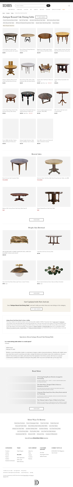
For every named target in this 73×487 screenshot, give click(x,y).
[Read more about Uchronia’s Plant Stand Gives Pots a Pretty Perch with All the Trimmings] (36, 395)
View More (36, 219)
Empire (35, 326)
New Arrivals (11, 9)
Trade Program (20, 451)
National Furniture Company (35, 328)
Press (30, 453)
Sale (64, 9)
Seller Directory (20, 461)
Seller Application (21, 457)
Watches (42, 9)
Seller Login (19, 459)
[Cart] (69, 5)
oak (57, 322)
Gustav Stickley (23, 328)
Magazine (58, 451)
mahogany (62, 322)
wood (54, 322)
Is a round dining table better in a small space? (18, 341)
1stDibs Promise (43, 456)
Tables (12, 13)
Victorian (39, 326)
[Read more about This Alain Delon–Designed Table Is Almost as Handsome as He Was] (36, 387)
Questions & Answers (10, 460)
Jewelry (36, 9)
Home (4, 13)
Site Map (31, 472)
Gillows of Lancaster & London (13, 328)
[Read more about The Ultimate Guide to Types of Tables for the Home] (36, 401)
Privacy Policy (23, 470)
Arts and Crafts (46, 326)
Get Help (42, 452)
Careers (30, 455)
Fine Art (7, 455)
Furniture (19, 9)
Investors (30, 456)
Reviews (30, 458)
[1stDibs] (7, 5)
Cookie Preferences (25, 472)
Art (31, 9)
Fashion (48, 9)
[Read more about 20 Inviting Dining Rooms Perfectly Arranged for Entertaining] (36, 379)
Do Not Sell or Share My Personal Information (11, 472)
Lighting (26, 9)
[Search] (31, 5)
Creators (7, 458)
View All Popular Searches (36, 438)
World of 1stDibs (56, 9)
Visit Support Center (44, 454)
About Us (31, 451)
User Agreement (17, 470)
